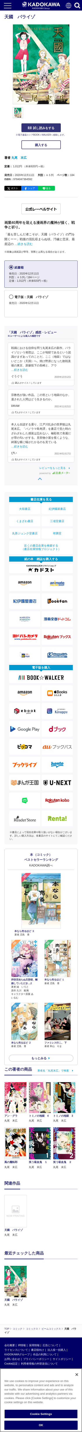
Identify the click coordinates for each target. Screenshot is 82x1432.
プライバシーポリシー (36, 1359)
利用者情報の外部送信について (39, 1363)
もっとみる (39, 1058)
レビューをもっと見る (52, 467)
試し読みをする (41, 128)
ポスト (14, 188)
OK (41, 1425)
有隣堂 (57, 533)
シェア (31, 188)
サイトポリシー (62, 1359)
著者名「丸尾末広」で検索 (53, 1070)
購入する (41, 145)
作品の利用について (45, 1354)
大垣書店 (24, 509)
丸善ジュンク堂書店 (25, 533)
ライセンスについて (16, 1349)
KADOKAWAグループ (17, 1354)
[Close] (77, 1374)
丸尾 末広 (19, 157)
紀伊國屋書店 (57, 509)
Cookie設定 (11, 1363)
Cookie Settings (41, 1414)
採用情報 (34, 1345)
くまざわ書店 (24, 521)
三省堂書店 (57, 521)
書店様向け (37, 1349)
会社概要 (9, 1345)
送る (48, 188)
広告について (50, 1345)
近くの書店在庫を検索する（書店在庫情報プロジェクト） (41, 547)
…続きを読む (23, 244)
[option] (16, 1216)
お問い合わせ (12, 1359)
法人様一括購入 (56, 1349)
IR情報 (22, 1345)
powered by (55, 473)
